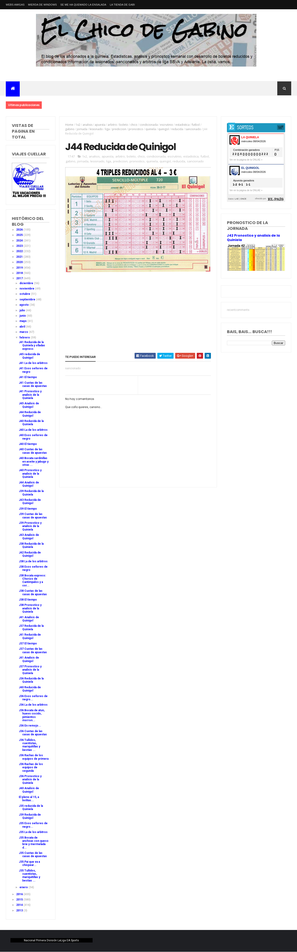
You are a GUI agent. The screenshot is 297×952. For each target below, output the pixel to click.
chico (133, 125)
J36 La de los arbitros (33, 704)
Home (69, 125)
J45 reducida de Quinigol (29, 356)
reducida (177, 129)
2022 (19, 251)
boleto (123, 125)
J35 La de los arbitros (33, 832)
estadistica (182, 125)
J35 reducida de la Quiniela (31, 807)
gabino (69, 129)
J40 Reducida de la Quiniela (31, 422)
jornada (82, 129)
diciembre (26, 283)
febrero (25, 337)
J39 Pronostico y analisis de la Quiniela (30, 526)
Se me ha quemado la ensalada (83, 4)
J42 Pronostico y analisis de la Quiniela (253, 237)
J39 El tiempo (28, 508)
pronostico (136, 129)
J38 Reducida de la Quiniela (31, 545)
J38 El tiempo (28, 599)
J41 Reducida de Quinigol (30, 636)
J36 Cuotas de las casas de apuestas (33, 733)
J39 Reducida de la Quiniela (31, 492)
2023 (19, 246)
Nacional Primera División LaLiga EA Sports (51, 940)
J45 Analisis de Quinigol (29, 405)
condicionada (149, 125)
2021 (19, 256)
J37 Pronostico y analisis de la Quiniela (30, 670)
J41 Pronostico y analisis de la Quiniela (30, 395)
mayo (23, 321)
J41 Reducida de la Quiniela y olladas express (32, 346)
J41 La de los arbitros (33, 363)
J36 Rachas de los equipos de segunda (31, 767)
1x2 (78, 125)
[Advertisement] (138, 308)
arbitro (112, 125)
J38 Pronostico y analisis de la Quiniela (30, 608)
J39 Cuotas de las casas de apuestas (33, 515)
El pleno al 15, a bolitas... (29, 798)
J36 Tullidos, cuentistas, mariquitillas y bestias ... (29, 745)
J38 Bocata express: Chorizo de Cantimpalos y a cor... (32, 580)
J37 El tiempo (28, 643)
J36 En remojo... (30, 725)
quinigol (163, 129)
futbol (196, 125)
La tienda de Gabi (122, 4)
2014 (19, 905)
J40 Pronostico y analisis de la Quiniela (30, 474)
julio (22, 310)
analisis (87, 125)
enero (24, 887)
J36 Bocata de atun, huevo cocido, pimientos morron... (32, 715)
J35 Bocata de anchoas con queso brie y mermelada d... (33, 842)
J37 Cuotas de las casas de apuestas (33, 650)
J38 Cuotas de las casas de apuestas (33, 592)
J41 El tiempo (28, 377)
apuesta (100, 125)
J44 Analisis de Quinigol (29, 484)
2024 (19, 240)
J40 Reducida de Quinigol (30, 689)
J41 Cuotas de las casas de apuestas (33, 384)
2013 (19, 910)
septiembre (27, 299)
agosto (24, 304)
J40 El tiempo (28, 444)
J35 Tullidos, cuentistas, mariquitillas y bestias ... (29, 875)
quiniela (150, 129)
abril (22, 326)
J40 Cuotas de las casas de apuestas (33, 451)
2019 (19, 267)
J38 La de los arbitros (33, 561)
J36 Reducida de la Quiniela (31, 680)
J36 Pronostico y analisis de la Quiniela (30, 780)
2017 (19, 278)
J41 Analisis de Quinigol (29, 619)
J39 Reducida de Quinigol (30, 816)
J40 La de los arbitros (33, 429)
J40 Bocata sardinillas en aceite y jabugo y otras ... (33, 461)
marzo (24, 332)
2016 (19, 894)
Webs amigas (15, 4)
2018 (19, 273)
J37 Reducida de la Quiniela (31, 627)
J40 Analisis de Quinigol (29, 790)
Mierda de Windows (42, 4)
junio (23, 315)
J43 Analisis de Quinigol (29, 536)
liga (107, 129)
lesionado (96, 129)
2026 (19, 229)
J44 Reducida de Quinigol (30, 414)
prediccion (119, 129)
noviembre (27, 288)
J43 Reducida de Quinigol (30, 501)
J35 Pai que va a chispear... (29, 863)
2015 (19, 899)
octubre (25, 294)
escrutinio (166, 125)
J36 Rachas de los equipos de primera (33, 757)
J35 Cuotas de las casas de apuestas (33, 854)
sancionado (193, 129)
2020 (19, 262)
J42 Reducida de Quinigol (30, 554)
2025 (19, 235)
